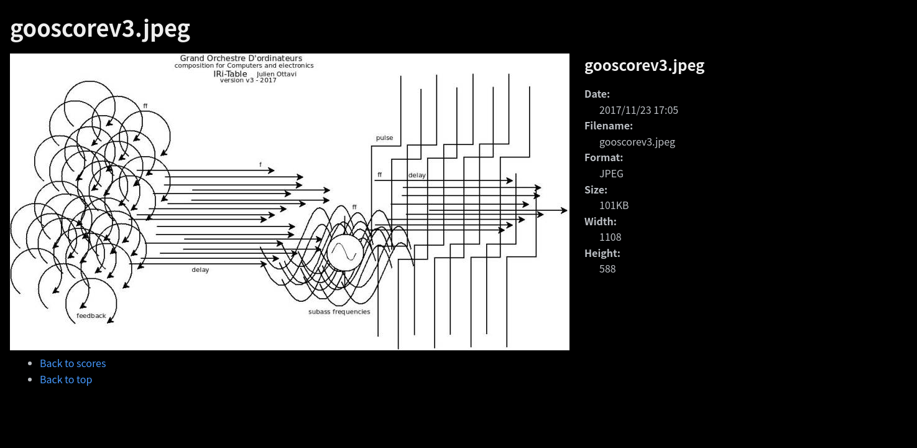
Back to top (66, 378)
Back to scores (73, 362)
